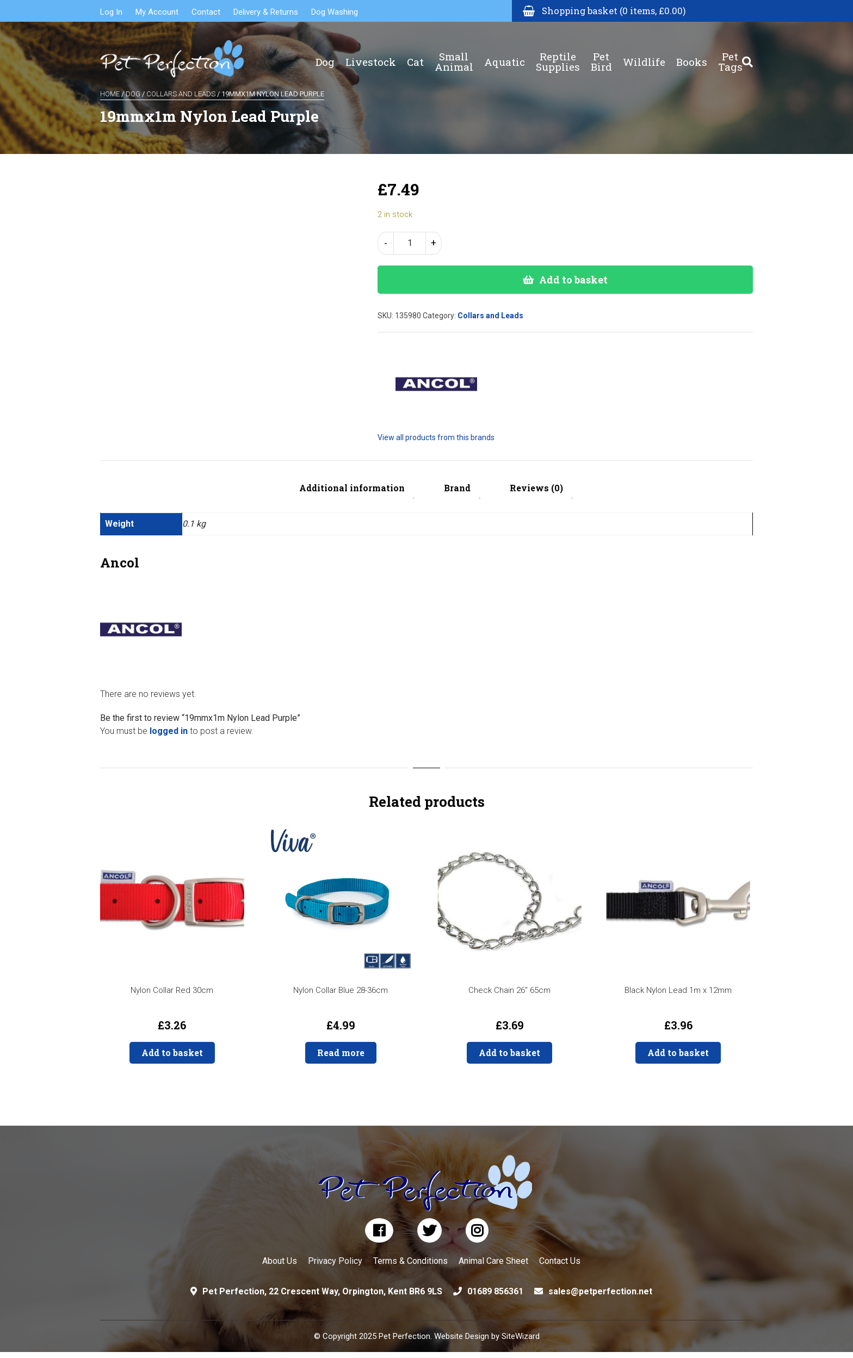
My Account (156, 12)
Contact (205, 12)
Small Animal (454, 54)
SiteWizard (521, 1336)
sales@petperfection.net (600, 1291)
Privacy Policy (335, 1261)
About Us (279, 1261)
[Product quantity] (409, 243)
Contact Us (559, 1261)
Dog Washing (334, 12)
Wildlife (644, 54)
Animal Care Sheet (493, 1261)
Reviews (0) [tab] (536, 487)
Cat (415, 54)
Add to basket (573, 279)
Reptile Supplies (558, 54)
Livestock (370, 54)
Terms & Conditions (410, 1261)
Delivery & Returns (265, 12)
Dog (325, 54)
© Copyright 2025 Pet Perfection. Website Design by (408, 1336)
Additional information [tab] (352, 487)
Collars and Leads (180, 94)
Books (691, 54)
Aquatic (504, 54)
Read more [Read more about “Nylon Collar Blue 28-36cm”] (340, 1052)
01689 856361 (495, 1291)
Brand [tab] (457, 487)
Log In (111, 12)
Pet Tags (730, 54)
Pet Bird (601, 54)
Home (110, 94)
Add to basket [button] (172, 1052)
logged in (169, 731)
